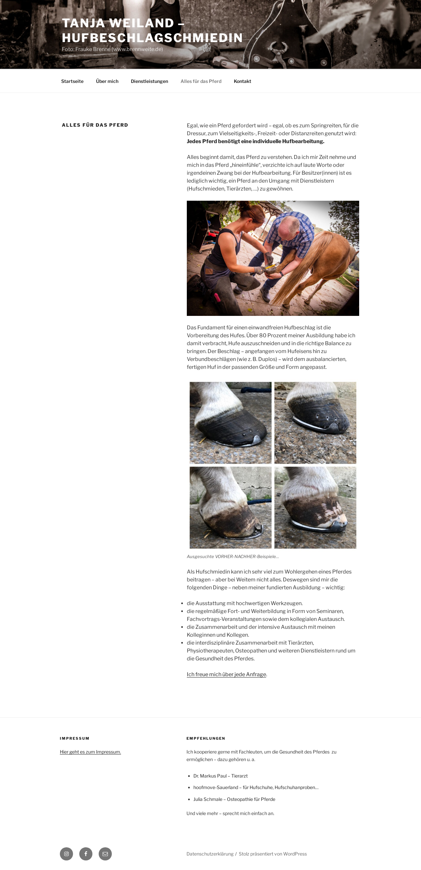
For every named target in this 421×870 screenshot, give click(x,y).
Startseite (72, 81)
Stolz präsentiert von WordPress (273, 854)
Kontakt (242, 81)
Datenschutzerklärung (210, 854)
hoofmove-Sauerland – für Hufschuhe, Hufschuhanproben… (255, 787)
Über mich (107, 81)
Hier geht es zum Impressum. (90, 752)
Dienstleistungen (149, 81)
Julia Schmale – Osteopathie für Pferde (234, 799)
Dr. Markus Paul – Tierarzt (220, 776)
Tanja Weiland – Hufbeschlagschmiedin (152, 30)
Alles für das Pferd (201, 81)
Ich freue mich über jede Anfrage (226, 674)
